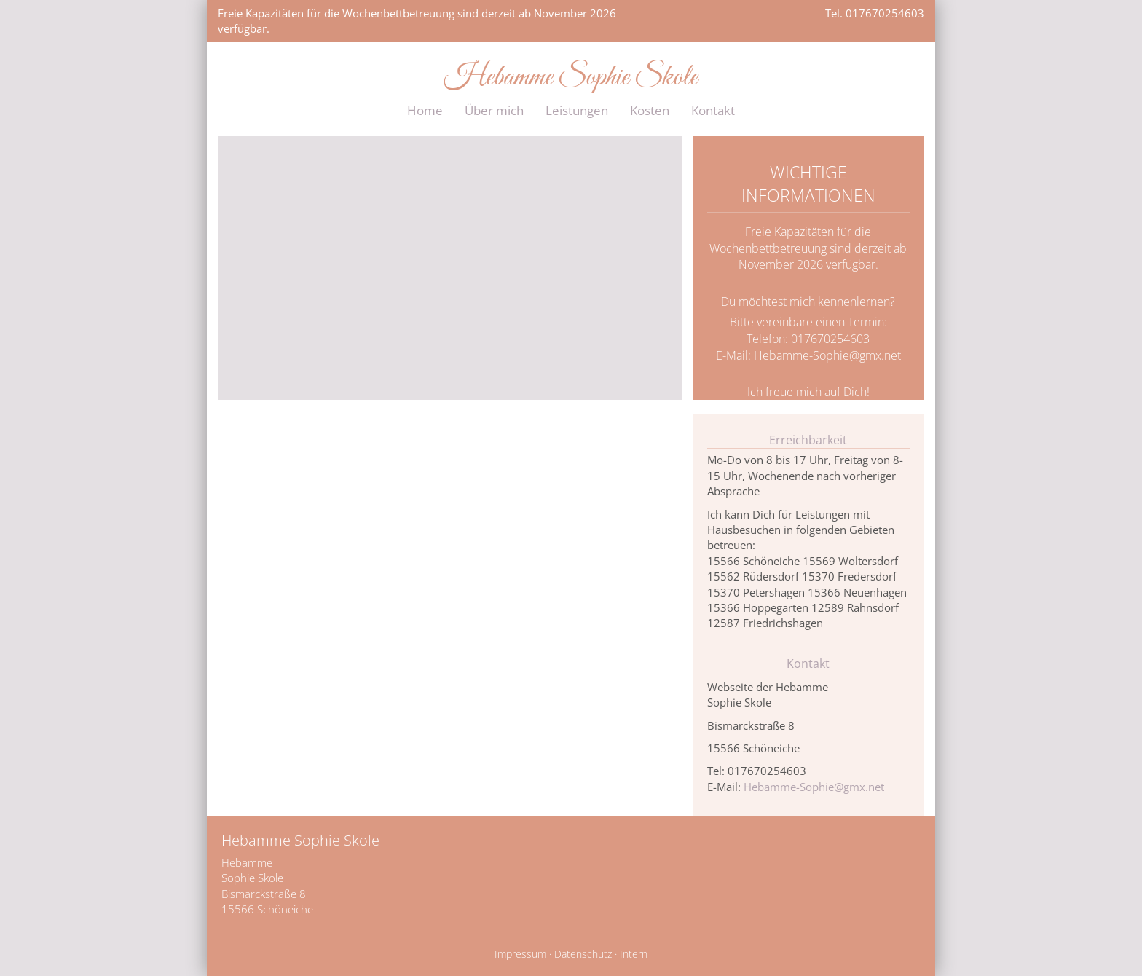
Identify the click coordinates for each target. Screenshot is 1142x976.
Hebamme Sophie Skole (571, 78)
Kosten (649, 110)
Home (425, 110)
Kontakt (713, 110)
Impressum (520, 954)
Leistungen (577, 110)
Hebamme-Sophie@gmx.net (827, 355)
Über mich (494, 110)
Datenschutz (583, 954)
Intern (633, 954)
